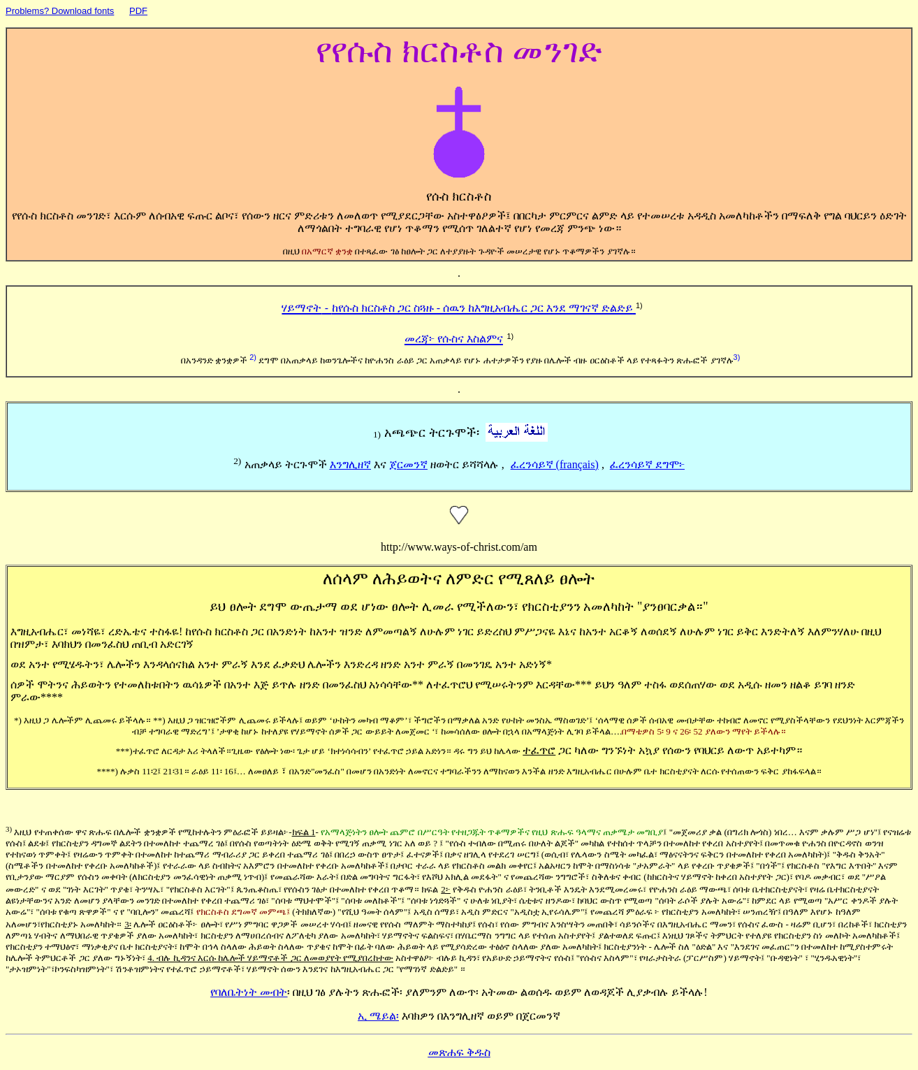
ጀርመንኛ (408, 464)
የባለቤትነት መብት (248, 992)
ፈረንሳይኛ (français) (555, 464)
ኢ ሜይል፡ (378, 1016)
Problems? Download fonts (60, 11)
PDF (138, 11)
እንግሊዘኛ (350, 464)
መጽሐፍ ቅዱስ (459, 1052)
